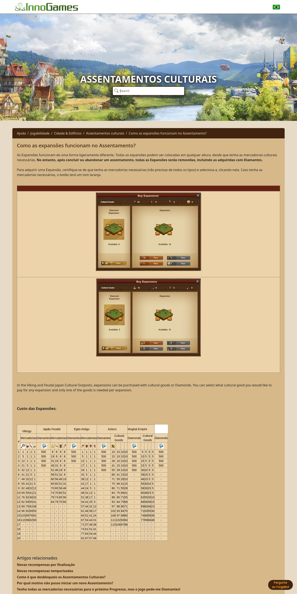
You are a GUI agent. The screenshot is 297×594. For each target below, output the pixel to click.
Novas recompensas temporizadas (45, 571)
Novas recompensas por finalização (46, 564)
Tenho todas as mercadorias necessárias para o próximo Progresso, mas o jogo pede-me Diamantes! (98, 589)
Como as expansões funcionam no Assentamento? (167, 133)
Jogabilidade (40, 133)
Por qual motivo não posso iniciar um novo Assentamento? (65, 583)
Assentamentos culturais (105, 133)
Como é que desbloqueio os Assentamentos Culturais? (61, 577)
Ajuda (21, 133)
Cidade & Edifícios (68, 133)
